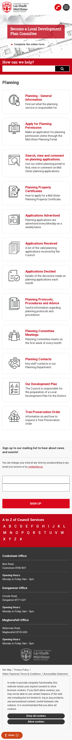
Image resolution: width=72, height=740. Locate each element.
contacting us (35, 466)
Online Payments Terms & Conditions (21, 673)
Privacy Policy (21, 669)
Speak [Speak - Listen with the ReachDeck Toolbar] (11, 735)
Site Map (7, 669)
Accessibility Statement (56, 673)
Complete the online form (29, 44)
